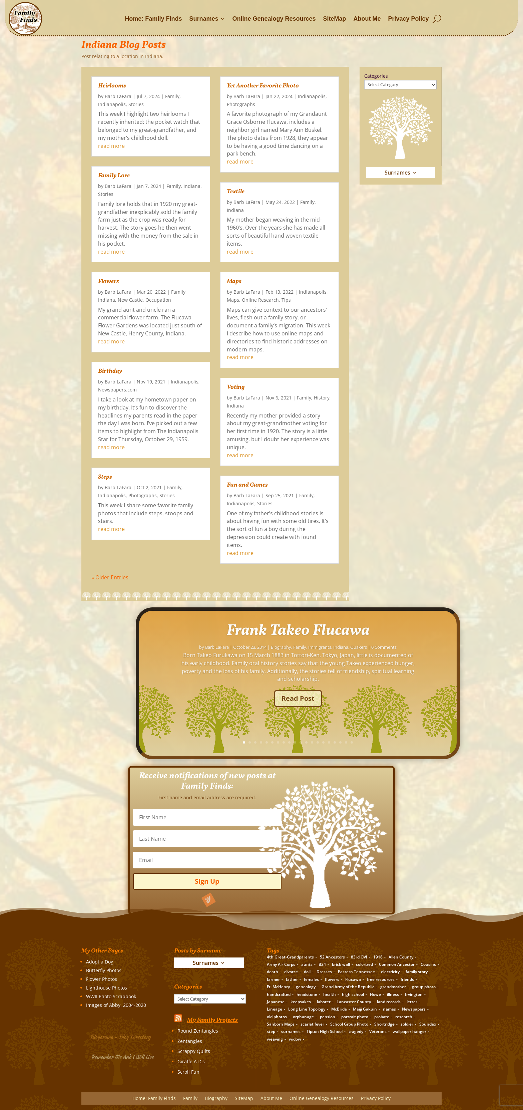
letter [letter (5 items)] (412, 1002)
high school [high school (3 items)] (353, 994)
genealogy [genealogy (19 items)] (306, 987)
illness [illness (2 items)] (393, 994)
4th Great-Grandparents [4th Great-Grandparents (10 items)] (290, 957)
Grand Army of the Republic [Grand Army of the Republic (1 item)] (348, 987)
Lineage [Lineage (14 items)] (274, 1009)
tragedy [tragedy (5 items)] (356, 1031)
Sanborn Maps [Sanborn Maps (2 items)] (281, 1024)
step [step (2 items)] (271, 1031)
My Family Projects (212, 1020)
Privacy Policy (408, 18)
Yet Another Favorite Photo (263, 86)
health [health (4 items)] (329, 994)
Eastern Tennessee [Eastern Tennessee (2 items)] (356, 972)
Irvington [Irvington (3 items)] (414, 994)
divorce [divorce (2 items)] (291, 972)
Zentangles (189, 1041)
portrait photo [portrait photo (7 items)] (354, 1017)
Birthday (110, 371)
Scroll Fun (188, 1072)
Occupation (158, 300)
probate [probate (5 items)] (381, 1017)
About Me (367, 18)
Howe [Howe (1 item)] (375, 994)
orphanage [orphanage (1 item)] (303, 1017)
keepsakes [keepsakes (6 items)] (301, 1002)
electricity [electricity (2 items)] (390, 972)
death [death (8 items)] (272, 972)
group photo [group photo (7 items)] (424, 987)
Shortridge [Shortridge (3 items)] (384, 1024)
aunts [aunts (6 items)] (307, 964)
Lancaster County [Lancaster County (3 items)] (354, 1002)
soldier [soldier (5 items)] (407, 1024)
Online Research (260, 300)
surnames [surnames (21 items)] (291, 1031)
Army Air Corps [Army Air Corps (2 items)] (281, 964)
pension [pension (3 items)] (327, 1017)
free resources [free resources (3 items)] (381, 979)
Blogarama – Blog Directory (121, 1035)
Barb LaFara (118, 96)
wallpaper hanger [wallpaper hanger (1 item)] (409, 1031)
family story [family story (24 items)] (417, 972)
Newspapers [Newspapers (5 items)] (414, 1009)
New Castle (130, 300)
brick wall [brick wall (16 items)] (341, 964)
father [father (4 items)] (292, 979)
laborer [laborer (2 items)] (324, 1002)
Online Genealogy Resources (274, 18)
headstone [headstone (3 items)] (307, 994)
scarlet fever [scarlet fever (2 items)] (312, 1024)
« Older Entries (109, 577)
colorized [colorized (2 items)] (364, 964)
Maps (234, 281)
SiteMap (334, 18)
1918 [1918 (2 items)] (378, 957)
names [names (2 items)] (389, 1009)
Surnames (203, 18)
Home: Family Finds (153, 18)
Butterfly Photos (103, 970)
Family (172, 96)
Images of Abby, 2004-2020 (116, 1005)
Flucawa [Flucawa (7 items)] (353, 979)
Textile (235, 192)
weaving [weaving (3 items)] (275, 1039)
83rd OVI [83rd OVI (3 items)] (359, 957)
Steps (105, 477)
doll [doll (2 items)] (307, 972)
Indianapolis (112, 104)
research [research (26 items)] (403, 1017)
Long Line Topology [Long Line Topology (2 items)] (306, 1009)
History (322, 397)
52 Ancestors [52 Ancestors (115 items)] (332, 957)
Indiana (191, 186)
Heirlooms (112, 86)
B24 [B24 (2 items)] (322, 964)
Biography (216, 1098)
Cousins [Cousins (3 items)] (428, 964)
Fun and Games (247, 485)
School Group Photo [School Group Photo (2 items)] (349, 1024)
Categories (376, 76)
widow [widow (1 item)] (295, 1039)
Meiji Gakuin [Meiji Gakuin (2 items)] (365, 1009)
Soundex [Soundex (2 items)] (427, 1024)
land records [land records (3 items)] (389, 1002)
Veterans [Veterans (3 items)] (378, 1031)
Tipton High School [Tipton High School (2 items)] (325, 1031)
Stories (136, 104)
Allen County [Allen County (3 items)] (401, 957)
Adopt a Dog (99, 961)
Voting (235, 387)
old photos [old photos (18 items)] (277, 1017)
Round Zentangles (197, 1031)
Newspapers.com (117, 389)
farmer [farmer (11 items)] (273, 979)
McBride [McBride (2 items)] (339, 1009)
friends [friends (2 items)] (407, 979)
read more (111, 146)
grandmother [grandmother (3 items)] (393, 987)
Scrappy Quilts (193, 1051)
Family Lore (114, 176)
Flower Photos (101, 979)
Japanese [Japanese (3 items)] (276, 1002)
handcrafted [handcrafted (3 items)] (279, 994)
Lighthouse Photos (106, 988)
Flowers (108, 281)
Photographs (142, 495)
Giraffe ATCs (191, 1061)
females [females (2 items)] (311, 979)
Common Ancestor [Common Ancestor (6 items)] (397, 964)
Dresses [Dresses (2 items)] (324, 972)
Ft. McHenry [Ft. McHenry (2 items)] (278, 987)
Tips (286, 300)
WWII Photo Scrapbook (111, 996)
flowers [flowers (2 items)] (332, 979)
